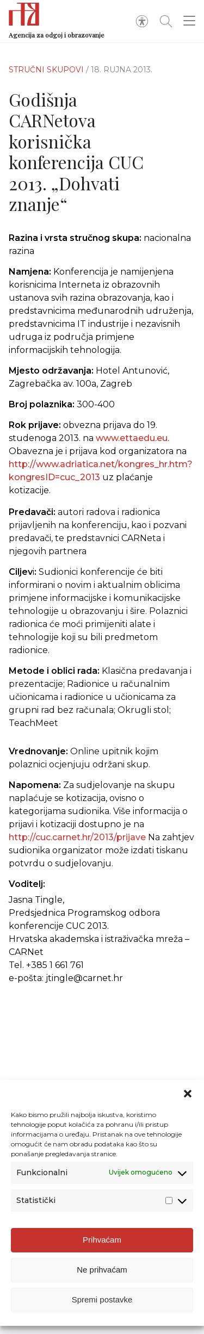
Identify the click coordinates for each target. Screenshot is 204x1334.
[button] (187, 1099)
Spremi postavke (102, 1305)
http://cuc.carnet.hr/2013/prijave (77, 842)
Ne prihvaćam (102, 1275)
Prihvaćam (102, 1245)
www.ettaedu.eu (132, 438)
